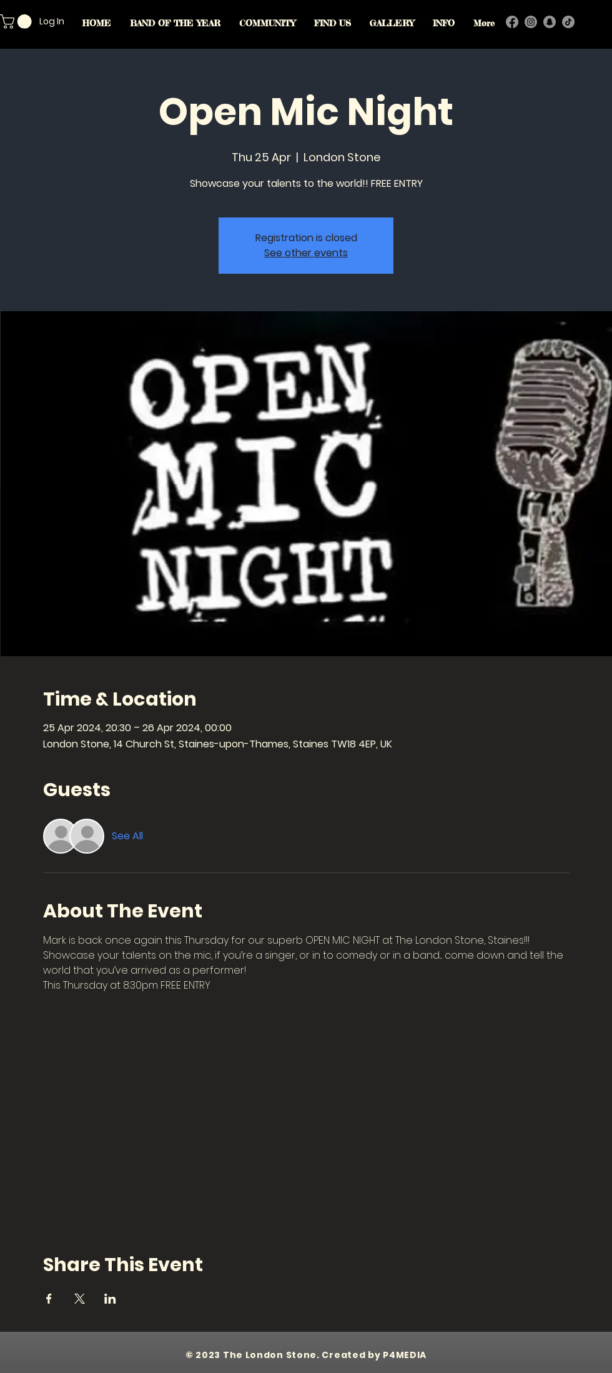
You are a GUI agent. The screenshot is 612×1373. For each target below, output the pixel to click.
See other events (306, 253)
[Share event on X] (80, 1299)
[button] (17, 21)
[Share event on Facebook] (49, 1299)
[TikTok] (568, 22)
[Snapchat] (549, 22)
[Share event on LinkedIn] (110, 1299)
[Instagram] (531, 22)
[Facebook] (512, 22)
